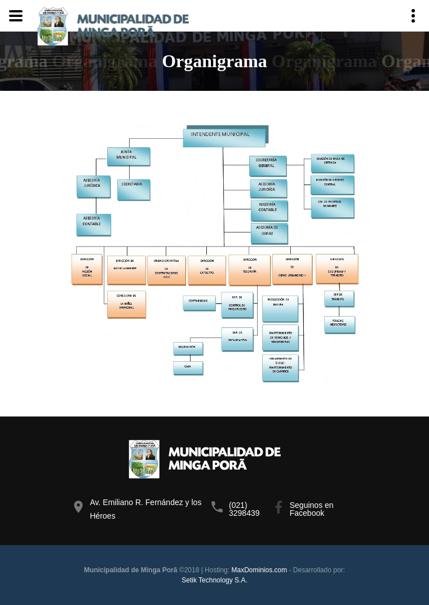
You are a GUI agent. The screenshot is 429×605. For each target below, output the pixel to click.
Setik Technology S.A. (214, 580)
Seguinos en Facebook (312, 509)
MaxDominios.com (259, 570)
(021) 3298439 (244, 509)
